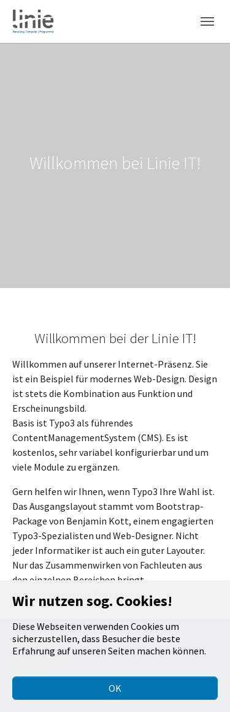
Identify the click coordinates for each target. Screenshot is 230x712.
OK (115, 688)
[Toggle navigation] (207, 21)
